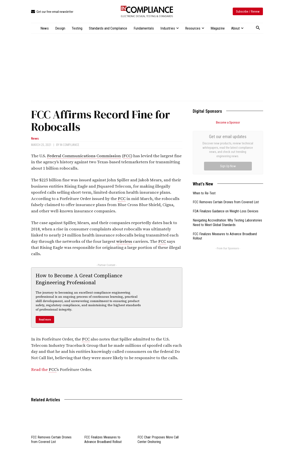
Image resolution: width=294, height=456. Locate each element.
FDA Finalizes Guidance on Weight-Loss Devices (225, 162)
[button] (258, 28)
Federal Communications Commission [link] (84, 156)
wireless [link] (124, 241)
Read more (45, 319)
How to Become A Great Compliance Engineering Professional (79, 279)
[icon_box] (52, 12)
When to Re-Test (204, 144)
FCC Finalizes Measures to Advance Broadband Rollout (103, 439)
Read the (40, 369)
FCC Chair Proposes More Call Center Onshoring (158, 439)
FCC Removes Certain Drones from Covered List (51, 439)
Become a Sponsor (228, 122)
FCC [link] (127, 156)
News (35, 138)
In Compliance (69, 145)
